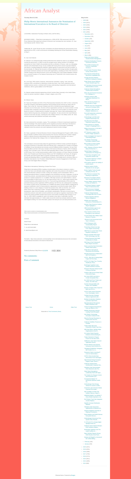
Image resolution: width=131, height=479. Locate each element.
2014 (84, 461)
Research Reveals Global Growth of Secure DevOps (93, 269)
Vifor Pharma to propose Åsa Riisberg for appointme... (92, 174)
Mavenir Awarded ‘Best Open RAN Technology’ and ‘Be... (92, 235)
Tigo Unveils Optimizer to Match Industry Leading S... (92, 159)
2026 (84, 20)
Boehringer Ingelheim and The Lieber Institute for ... (92, 430)
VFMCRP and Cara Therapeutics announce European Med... (93, 106)
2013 (84, 463)
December (88, 34)
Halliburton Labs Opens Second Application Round (92, 341)
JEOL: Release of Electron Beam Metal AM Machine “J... (93, 148)
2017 (84, 454)
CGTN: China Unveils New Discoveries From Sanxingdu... (93, 356)
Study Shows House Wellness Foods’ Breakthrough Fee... (92, 82)
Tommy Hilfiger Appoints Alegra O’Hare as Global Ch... (92, 182)
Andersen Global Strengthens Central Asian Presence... (92, 89)
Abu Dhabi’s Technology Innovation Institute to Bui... (92, 315)
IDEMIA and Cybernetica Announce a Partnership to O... (93, 201)
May (86, 50)
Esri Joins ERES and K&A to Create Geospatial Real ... (92, 277)
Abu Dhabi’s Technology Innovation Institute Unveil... (92, 140)
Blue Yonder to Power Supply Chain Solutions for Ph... (92, 144)
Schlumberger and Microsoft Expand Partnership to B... (92, 117)
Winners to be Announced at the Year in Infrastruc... (93, 220)
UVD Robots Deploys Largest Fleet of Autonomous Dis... (92, 186)
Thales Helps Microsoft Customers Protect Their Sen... (93, 326)
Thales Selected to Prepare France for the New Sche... (92, 337)
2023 (84, 27)
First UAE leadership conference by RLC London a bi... (93, 114)
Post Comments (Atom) (55, 311)
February (87, 441)
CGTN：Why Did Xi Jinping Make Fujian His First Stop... (93, 258)
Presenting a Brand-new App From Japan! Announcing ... (92, 227)
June (86, 48)
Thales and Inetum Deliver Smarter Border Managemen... (93, 58)
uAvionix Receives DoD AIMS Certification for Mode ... (92, 239)
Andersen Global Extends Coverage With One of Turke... (93, 193)
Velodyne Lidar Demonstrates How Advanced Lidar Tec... (92, 368)
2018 (84, 451)
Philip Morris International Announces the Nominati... (92, 250)
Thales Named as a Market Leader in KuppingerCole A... (92, 125)
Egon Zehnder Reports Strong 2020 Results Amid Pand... (92, 434)
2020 (84, 447)
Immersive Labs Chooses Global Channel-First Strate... (93, 388)
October (87, 38)
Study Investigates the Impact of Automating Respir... (92, 136)
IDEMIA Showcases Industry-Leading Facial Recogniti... (92, 311)
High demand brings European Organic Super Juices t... (92, 360)
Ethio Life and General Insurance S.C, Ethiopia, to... (93, 93)
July (86, 45)
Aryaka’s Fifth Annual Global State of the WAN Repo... (93, 273)
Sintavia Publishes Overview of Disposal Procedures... (92, 411)
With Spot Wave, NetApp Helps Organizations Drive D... (92, 330)
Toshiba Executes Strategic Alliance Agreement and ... (92, 296)
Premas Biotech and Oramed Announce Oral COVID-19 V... (93, 345)
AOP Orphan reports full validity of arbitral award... (93, 163)
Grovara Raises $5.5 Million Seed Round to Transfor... (93, 216)
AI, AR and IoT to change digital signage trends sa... (92, 422)
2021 (84, 32)
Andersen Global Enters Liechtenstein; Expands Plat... (93, 364)
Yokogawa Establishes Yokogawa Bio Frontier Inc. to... (93, 349)
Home (51, 307)
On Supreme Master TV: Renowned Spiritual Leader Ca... (92, 380)
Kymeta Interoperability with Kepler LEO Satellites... (91, 284)
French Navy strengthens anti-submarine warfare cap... (92, 155)
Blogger (73, 475)
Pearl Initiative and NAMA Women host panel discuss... (93, 415)
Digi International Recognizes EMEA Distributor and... (92, 303)
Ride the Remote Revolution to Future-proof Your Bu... (92, 318)
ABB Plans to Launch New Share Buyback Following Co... (93, 231)
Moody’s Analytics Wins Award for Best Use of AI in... (93, 288)
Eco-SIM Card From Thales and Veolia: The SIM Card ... (92, 280)
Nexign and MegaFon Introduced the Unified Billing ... (93, 437)
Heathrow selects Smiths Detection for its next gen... (92, 167)
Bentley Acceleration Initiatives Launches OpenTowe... (92, 299)
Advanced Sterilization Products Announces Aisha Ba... (92, 61)
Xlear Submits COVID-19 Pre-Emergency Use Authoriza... (92, 212)
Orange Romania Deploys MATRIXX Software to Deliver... (93, 78)
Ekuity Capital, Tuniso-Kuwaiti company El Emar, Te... (92, 170)
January (87, 444)
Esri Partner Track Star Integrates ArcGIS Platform (93, 400)
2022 (84, 29)
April (86, 52)
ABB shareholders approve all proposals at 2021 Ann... (92, 208)
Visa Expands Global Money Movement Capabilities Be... (92, 74)
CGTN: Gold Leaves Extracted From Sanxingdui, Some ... (92, 292)
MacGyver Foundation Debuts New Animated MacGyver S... (92, 178)
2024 (84, 25)
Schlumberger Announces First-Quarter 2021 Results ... (92, 419)
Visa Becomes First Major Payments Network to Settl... (92, 121)
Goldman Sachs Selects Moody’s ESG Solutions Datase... (93, 426)
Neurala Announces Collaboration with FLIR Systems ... (93, 254)
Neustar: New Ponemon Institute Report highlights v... (93, 205)
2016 (84, 456)
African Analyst (42, 10)
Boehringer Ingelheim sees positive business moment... (92, 265)
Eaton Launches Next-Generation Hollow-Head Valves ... (93, 246)
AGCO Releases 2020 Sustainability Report (90, 224)
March (86, 55)
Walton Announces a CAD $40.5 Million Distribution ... (93, 129)
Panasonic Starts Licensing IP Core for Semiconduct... (92, 353)
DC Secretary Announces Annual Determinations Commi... (93, 86)
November (88, 36)
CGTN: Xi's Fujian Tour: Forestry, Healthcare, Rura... (93, 262)
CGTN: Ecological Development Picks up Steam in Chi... (92, 307)
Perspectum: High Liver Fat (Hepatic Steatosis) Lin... (91, 110)
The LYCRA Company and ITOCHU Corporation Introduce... (91, 66)
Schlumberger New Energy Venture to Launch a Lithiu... (92, 384)
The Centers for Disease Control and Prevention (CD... (93, 375)
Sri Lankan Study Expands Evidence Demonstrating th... (92, 334)
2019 (84, 449)
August (87, 43)
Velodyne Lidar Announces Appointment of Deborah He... (93, 407)
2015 (84, 458)
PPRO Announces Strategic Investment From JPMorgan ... (93, 189)
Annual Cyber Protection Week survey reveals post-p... (92, 70)
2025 (84, 22)
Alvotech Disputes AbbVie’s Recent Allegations (91, 197)
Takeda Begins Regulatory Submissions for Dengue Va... (93, 151)
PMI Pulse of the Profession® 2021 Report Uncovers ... (92, 243)
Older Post (74, 307)
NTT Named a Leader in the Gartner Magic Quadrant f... (92, 133)
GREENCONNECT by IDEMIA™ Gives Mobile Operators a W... (93, 396)
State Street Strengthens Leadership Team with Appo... (92, 372)
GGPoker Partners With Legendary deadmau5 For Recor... (92, 98)
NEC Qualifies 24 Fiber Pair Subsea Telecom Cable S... (92, 392)
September (88, 41)
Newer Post (29, 307)
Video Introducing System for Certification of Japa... (92, 102)
